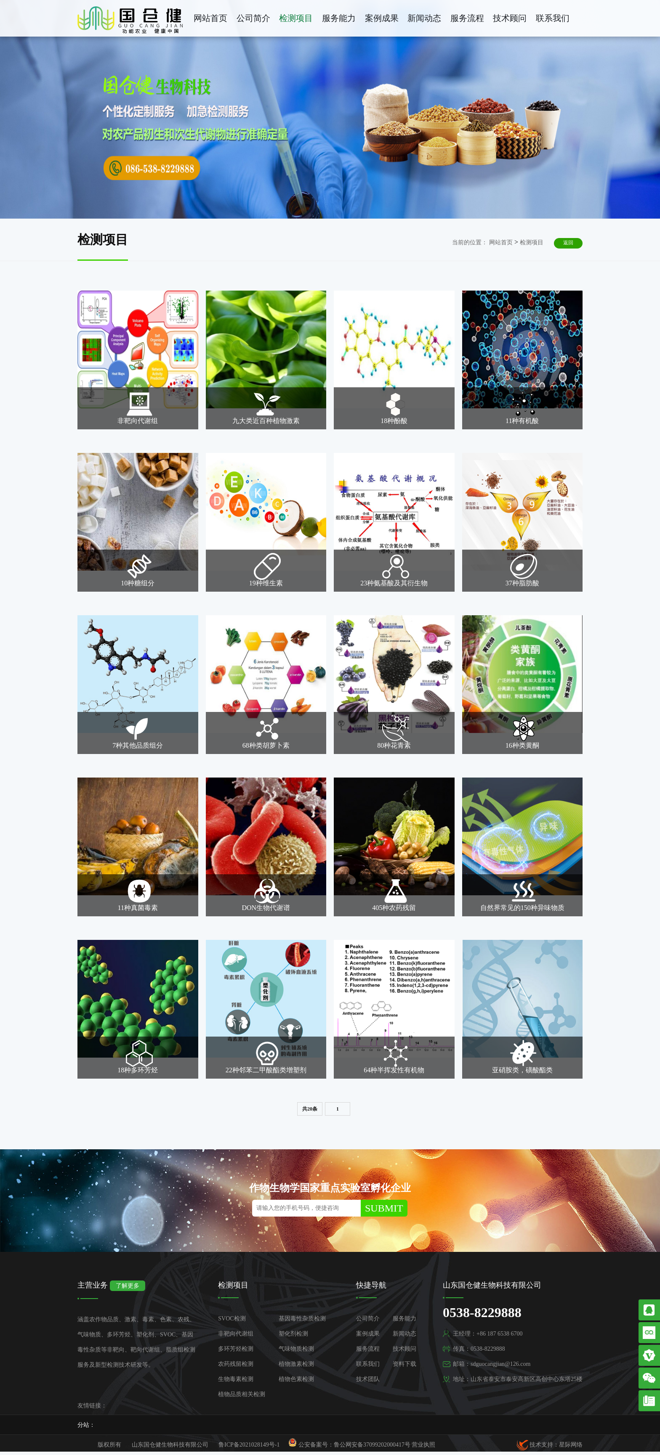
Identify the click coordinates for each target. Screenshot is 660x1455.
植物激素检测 (296, 1364)
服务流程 (467, 18)
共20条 (309, 1109)
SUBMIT (384, 1208)
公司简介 (253, 18)
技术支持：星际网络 (549, 1445)
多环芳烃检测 (235, 1349)
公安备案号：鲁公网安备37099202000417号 (349, 1443)
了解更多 (127, 1286)
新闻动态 (424, 18)
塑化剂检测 (293, 1334)
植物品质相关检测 (241, 1394)
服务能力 (339, 18)
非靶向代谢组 (235, 1334)
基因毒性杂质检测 (302, 1318)
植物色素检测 (296, 1379)
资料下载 (404, 1364)
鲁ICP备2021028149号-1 (248, 1445)
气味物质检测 (296, 1349)
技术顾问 (510, 18)
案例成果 (382, 18)
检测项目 (296, 18)
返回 (568, 243)
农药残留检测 (235, 1364)
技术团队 (368, 1379)
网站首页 (210, 18)
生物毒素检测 (235, 1379)
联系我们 (553, 18)
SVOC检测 (231, 1318)
